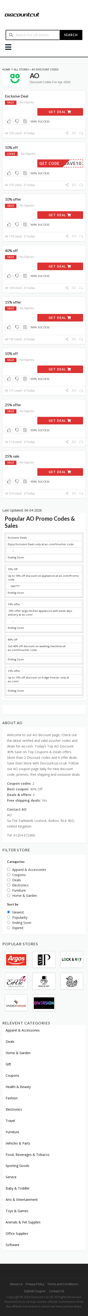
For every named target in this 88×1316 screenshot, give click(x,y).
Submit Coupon (35, 1291)
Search (71, 35)
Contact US (56, 1291)
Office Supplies (17, 1233)
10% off (11, 147)
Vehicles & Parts (18, 1143)
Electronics (14, 1109)
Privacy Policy (35, 1284)
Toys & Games (17, 1211)
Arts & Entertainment (22, 1199)
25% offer (13, 404)
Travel (10, 1120)
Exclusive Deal (16, 96)
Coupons (12, 1075)
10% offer (13, 199)
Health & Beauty (18, 1086)
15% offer (13, 302)
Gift (8, 1064)
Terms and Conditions (62, 1284)
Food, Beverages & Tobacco (28, 1154)
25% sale (12, 456)
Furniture (12, 1132)
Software (12, 1245)
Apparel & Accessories (23, 1030)
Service (11, 1177)
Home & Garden (18, 1053)
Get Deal (60, 112)
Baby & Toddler (18, 1188)
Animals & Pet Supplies (23, 1222)
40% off (11, 250)
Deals (10, 1041)
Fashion (12, 1098)
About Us (16, 1284)
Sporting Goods (17, 1165)
